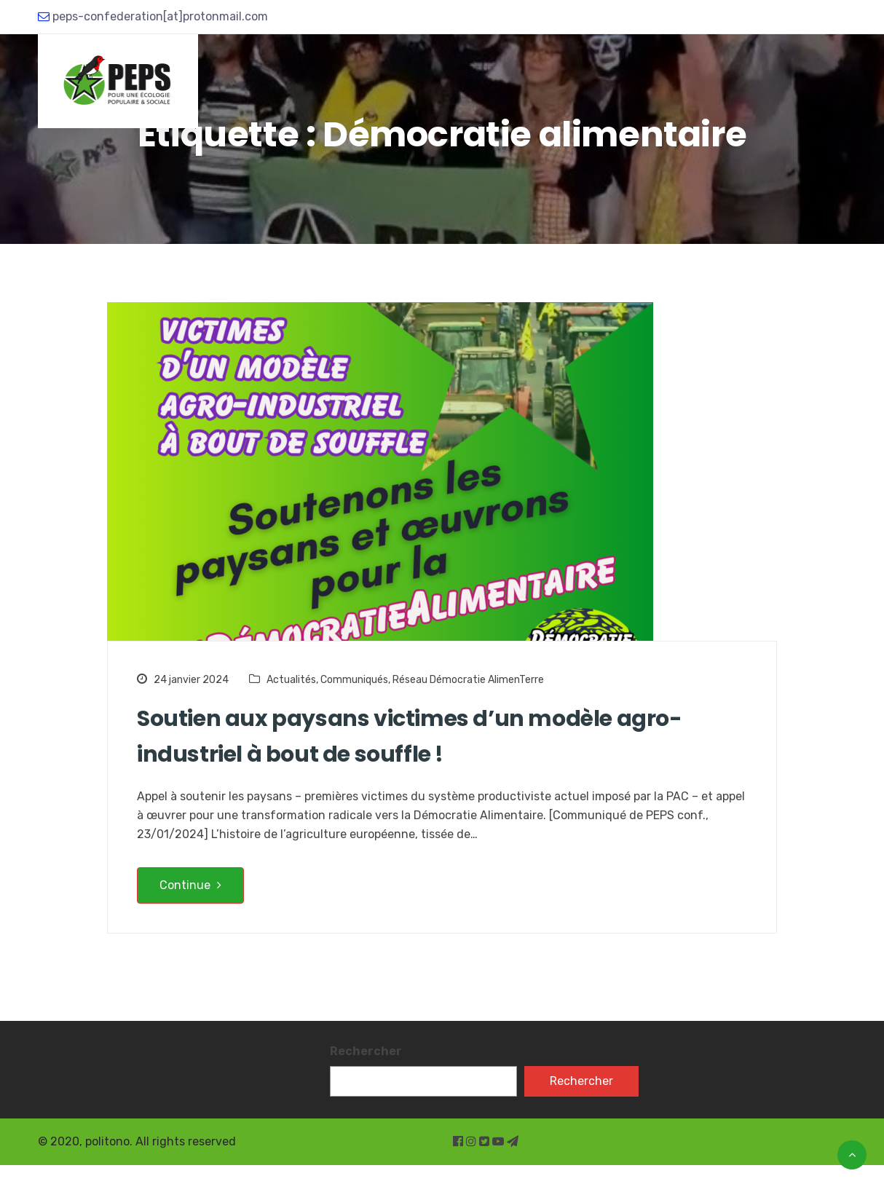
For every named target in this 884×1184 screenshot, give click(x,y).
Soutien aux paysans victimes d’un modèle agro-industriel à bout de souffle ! (409, 736)
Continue (190, 885)
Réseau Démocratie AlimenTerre (468, 680)
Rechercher (366, 1051)
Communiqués (354, 680)
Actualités (291, 680)
